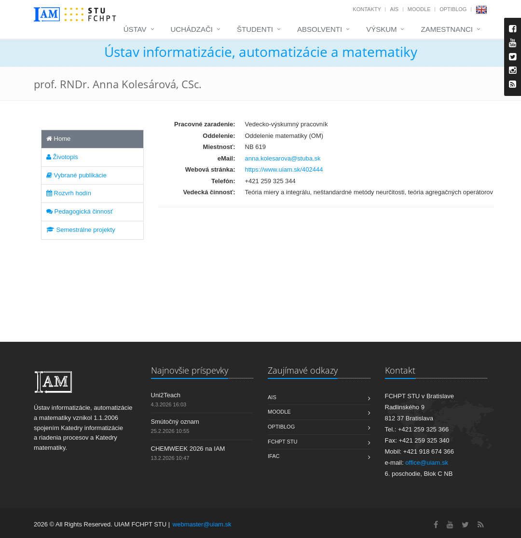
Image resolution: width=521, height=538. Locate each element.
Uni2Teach (165, 395)
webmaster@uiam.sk (202, 524)
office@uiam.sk (426, 462)
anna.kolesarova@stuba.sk (283, 158)
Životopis (62, 157)
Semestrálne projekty (80, 229)
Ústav (135, 29)
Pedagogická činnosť (79, 211)
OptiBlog (452, 9)
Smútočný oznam (175, 421)
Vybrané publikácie (76, 175)
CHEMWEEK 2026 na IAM (188, 448)
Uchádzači (192, 29)
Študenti (255, 29)
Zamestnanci (447, 29)
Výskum (381, 29)
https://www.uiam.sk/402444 (284, 169)
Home (58, 138)
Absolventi (319, 29)
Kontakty (367, 9)
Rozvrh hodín (68, 193)
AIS (394, 9)
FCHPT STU (283, 441)
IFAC (273, 456)
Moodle (419, 9)
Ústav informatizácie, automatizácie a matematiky (260, 51)
